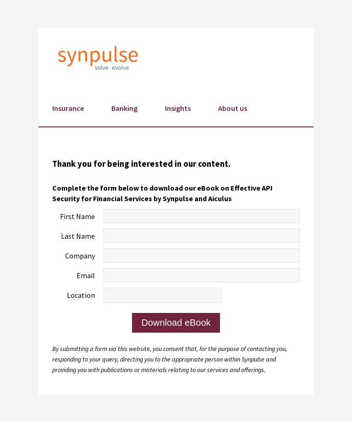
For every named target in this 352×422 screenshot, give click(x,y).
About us (232, 108)
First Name (77, 216)
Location (81, 295)
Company (80, 255)
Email (86, 275)
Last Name (78, 236)
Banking (124, 108)
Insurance (68, 108)
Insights (178, 108)
